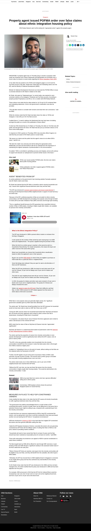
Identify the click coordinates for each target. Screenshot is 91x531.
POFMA (68, 79)
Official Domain (33, 527)
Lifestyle (62, 8)
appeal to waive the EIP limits (27, 288)
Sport (15, 509)
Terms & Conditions (41, 527)
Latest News (21, 8)
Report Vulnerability (57, 527)
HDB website (27, 257)
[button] (74, 49)
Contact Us (49, 498)
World (15, 512)
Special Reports (5, 512)
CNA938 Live (17, 504)
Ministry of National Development (73, 82)
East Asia (38, 8)
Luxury (16, 501)
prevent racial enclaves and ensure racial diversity (39, 190)
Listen (72, 8)
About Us (35, 495)
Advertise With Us (37, 498)
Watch (67, 8)
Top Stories (14, 8)
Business (3, 498)
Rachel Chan (74, 36)
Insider (51, 8)
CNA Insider (17, 498)
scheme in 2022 (26, 420)
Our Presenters (37, 501)
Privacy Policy (49, 527)
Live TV (3, 509)
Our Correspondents (52, 501)
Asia (33, 8)
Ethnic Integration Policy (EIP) (48, 79)
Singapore (28, 8)
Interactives (17, 506)
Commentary (45, 8)
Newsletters (4, 514)
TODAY (56, 8)
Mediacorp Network (51, 495)
